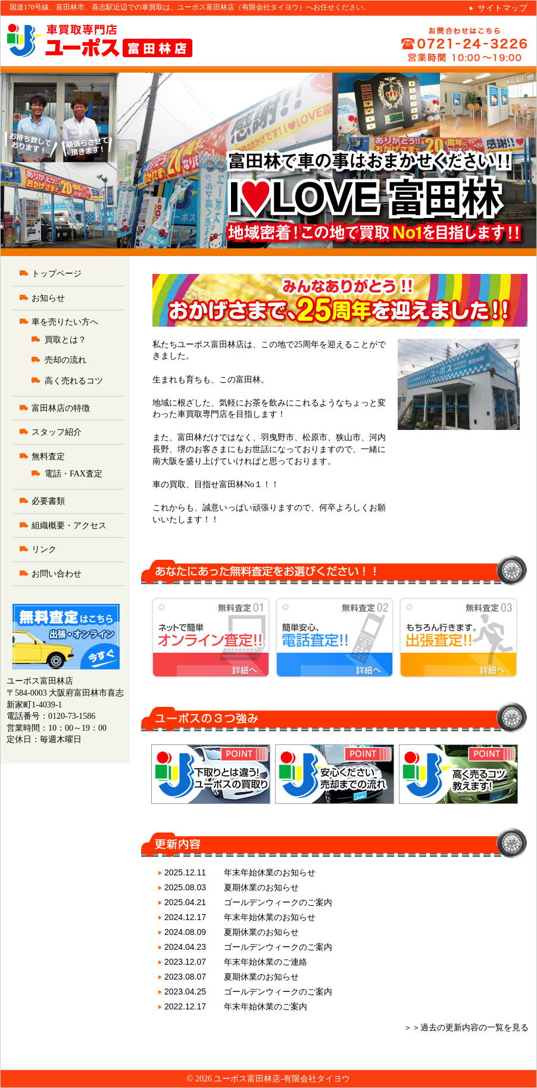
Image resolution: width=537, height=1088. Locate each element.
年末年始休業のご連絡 (265, 962)
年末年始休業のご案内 (265, 1006)
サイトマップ (502, 8)
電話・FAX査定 (73, 473)
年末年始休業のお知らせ (270, 872)
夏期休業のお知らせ (261, 887)
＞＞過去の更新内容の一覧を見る (466, 1027)
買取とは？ (65, 339)
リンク (44, 549)
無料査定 (48, 456)
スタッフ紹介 (57, 432)
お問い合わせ (57, 573)
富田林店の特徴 (61, 408)
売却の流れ (65, 360)
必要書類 (48, 501)
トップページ (57, 273)
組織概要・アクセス (69, 525)
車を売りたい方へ (65, 321)
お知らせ (48, 298)
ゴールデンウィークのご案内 (278, 902)
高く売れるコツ (74, 380)
